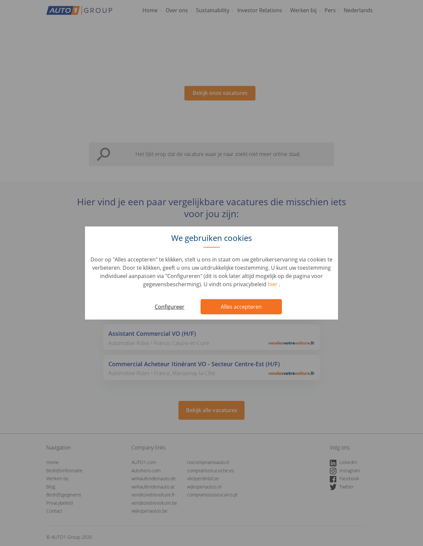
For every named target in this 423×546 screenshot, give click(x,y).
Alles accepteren (241, 306)
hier (273, 284)
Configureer (169, 306)
